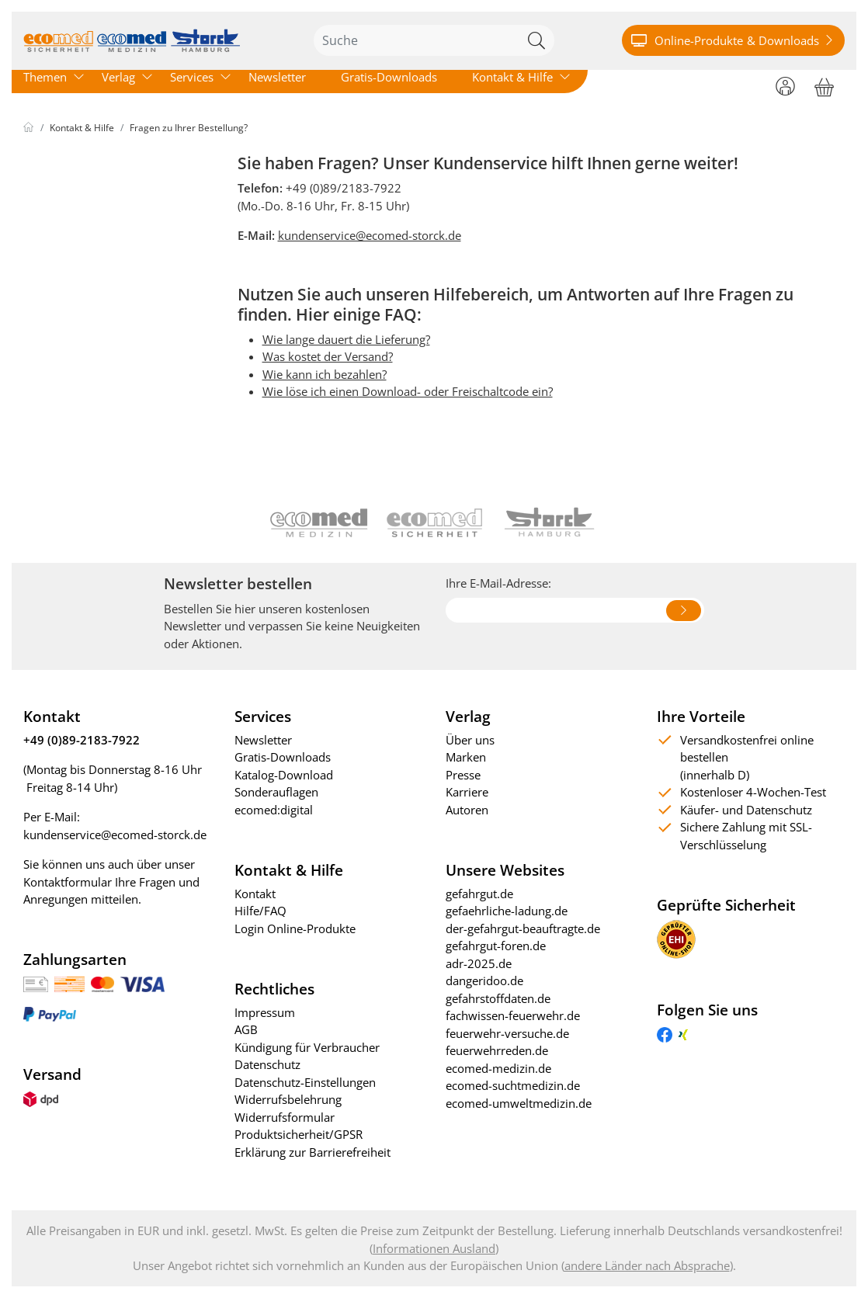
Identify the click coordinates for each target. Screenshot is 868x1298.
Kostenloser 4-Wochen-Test (753, 792)
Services (192, 77)
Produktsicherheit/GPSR (298, 1134)
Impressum (264, 1012)
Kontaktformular (67, 882)
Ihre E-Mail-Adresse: (498, 583)
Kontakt (255, 893)
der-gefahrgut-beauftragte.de (523, 928)
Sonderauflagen (276, 792)
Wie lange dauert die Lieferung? (346, 339)
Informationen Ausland (434, 1248)
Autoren (467, 809)
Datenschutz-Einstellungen (305, 1082)
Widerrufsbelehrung (288, 1099)
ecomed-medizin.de (498, 1068)
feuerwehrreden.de (497, 1050)
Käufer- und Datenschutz (746, 809)
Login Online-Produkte (295, 928)
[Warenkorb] (824, 84)
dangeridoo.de (484, 980)
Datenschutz (267, 1064)
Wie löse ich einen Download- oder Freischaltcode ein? (407, 391)
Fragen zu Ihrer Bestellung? (189, 127)
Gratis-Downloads (389, 77)
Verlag (118, 77)
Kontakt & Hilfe (512, 77)
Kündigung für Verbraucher (307, 1047)
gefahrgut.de (479, 893)
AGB (246, 1029)
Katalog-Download (283, 775)
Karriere (467, 792)
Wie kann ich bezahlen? (324, 374)
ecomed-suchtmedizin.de (513, 1085)
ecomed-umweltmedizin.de (519, 1103)
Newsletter (277, 77)
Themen (45, 77)
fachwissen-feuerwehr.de (513, 1015)
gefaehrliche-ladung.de (507, 910)
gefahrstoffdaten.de (498, 998)
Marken (466, 757)
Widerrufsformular (284, 1117)
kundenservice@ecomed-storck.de (369, 235)
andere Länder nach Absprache (647, 1265)
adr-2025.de (479, 963)
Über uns (470, 740)
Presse (463, 775)
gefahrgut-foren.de (496, 945)
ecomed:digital (273, 809)
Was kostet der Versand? (327, 356)
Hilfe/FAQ (260, 910)
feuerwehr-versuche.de (507, 1033)
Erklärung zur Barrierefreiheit (312, 1152)
